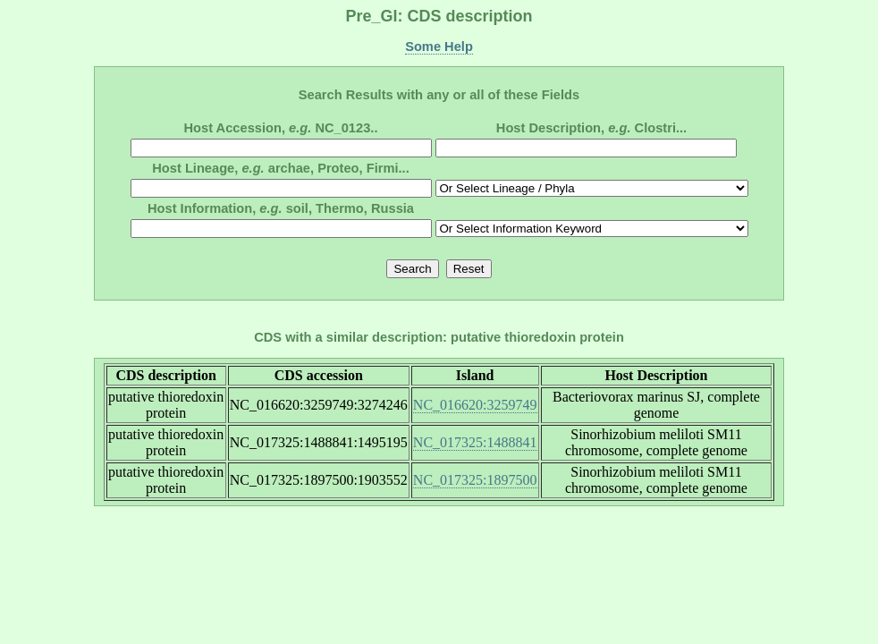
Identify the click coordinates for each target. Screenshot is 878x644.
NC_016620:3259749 (475, 404)
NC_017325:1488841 (475, 442)
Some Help (439, 46)
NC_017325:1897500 (475, 479)
